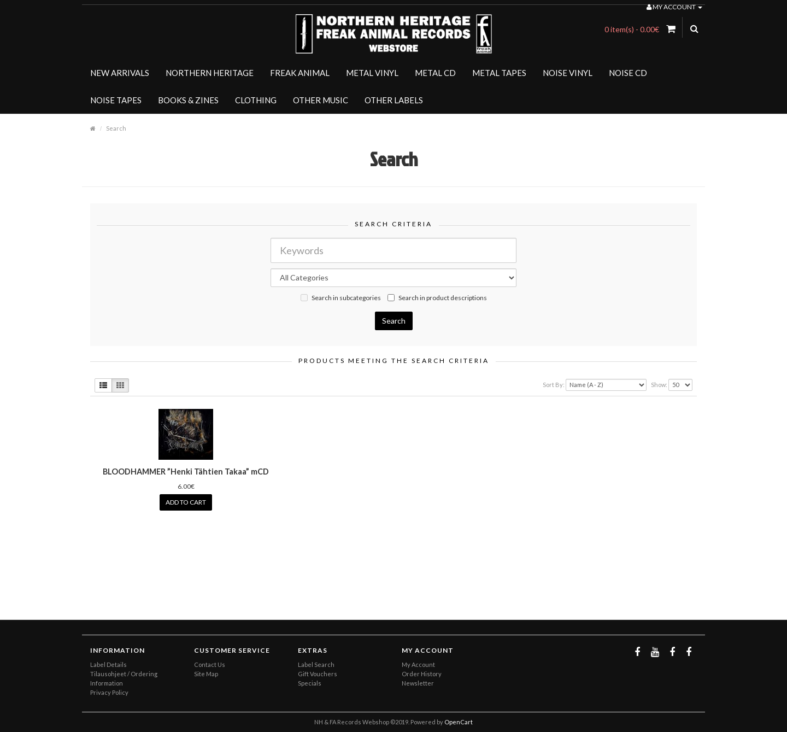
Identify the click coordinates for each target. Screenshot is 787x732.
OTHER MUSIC (320, 100)
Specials (309, 683)
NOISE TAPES (116, 100)
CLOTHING (256, 100)
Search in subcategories (341, 298)
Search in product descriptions (437, 298)
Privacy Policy (109, 692)
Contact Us (209, 664)
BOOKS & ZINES (188, 100)
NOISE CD (628, 73)
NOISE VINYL (567, 73)
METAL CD (435, 73)
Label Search (316, 664)
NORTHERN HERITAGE (210, 73)
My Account (418, 664)
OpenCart (458, 721)
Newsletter (418, 683)
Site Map (206, 673)
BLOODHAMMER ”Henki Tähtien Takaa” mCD (186, 471)
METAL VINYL (372, 73)
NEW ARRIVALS (119, 73)
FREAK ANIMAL (300, 73)
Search (116, 128)
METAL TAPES (499, 73)
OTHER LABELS (394, 100)
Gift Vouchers (317, 673)
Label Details (108, 664)
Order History (422, 673)
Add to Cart (186, 502)
